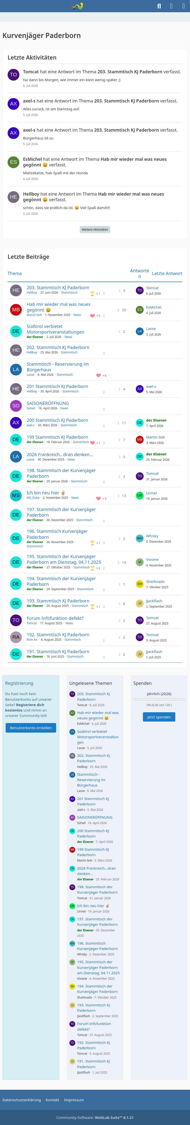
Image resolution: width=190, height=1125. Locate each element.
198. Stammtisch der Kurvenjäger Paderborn (61, 473)
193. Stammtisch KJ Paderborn (58, 601)
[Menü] (184, 6)
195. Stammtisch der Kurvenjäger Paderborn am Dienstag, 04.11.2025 (64, 559)
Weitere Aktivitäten (95, 229)
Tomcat (152, 287)
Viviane (152, 559)
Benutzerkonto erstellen (31, 727)
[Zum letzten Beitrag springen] (140, 290)
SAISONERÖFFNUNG (48, 403)
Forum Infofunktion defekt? (55, 618)
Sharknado (155, 581)
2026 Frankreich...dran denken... (60, 454)
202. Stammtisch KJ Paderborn (58, 347)
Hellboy (32, 292)
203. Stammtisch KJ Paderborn (58, 287)
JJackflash (154, 600)
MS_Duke (33, 498)
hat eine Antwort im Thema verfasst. (102, 72)
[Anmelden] (171, 6)
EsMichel (153, 307)
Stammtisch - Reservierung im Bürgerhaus (58, 367)
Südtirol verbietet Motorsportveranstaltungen (55, 329)
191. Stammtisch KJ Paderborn (58, 651)
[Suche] (159, 6)
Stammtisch (69, 292)
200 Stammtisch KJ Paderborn (57, 420)
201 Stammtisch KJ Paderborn (57, 386)
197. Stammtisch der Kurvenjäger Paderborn (61, 512)
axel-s (151, 386)
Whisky (152, 535)
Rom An (32, 640)
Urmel (151, 492)
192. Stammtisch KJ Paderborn (58, 635)
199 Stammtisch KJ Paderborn (57, 437)
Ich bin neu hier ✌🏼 (46, 493)
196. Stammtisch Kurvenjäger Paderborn (57, 534)
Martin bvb (34, 315)
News (77, 315)
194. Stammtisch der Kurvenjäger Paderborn (61, 581)
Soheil (31, 408)
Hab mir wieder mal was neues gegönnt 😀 (58, 307)
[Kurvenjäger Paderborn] (76, 6)
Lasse (151, 328)
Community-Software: (95, 1117)
